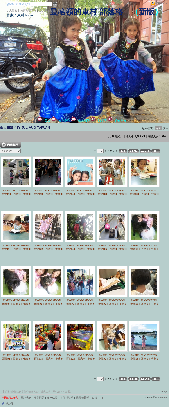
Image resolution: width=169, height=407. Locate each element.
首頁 (47, 120)
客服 (94, 397)
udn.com (162, 397)
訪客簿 (102, 120)
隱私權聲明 (82, 397)
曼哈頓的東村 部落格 (86, 11)
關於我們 (26, 397)
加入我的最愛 (47, 10)
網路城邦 (161, 3)
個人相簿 (84, 120)
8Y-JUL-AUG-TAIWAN (16, 190)
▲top (164, 391)
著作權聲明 (66, 397)
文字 (165, 128)
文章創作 (64, 120)
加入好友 (12, 10)
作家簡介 (120, 120)
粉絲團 (10, 403)
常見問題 (39, 397)
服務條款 (52, 397)
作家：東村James (20, 15)
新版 (147, 11)
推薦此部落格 (28, 10)
